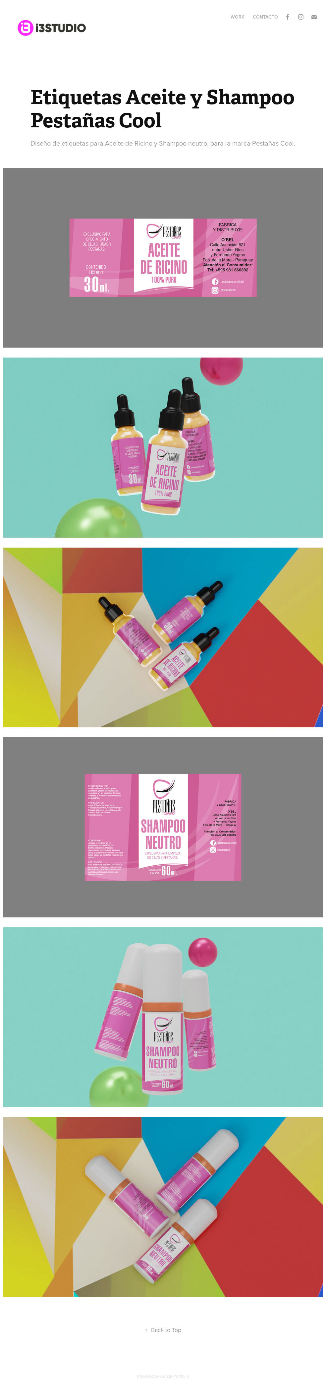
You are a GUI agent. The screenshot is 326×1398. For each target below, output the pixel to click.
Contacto (265, 17)
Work (237, 17)
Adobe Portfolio (174, 1376)
